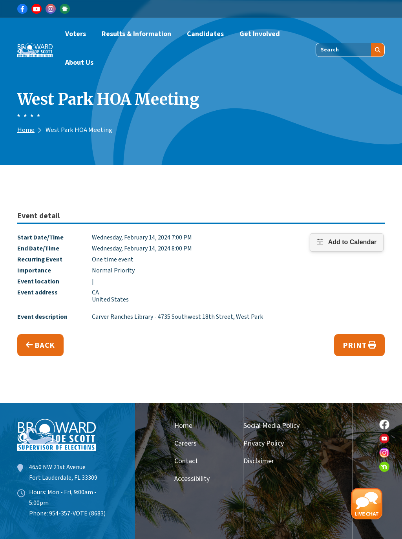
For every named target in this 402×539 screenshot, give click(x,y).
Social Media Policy (271, 426)
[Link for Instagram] (51, 9)
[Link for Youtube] (36, 9)
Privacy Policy (263, 443)
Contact (186, 461)
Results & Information (136, 34)
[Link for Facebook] (22, 9)
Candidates (205, 34)
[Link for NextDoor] (65, 9)
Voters (75, 34)
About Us (79, 63)
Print (359, 345)
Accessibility (189, 479)
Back (40, 345)
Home (26, 130)
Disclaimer (258, 461)
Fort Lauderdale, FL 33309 (63, 477)
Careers (185, 443)
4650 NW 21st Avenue (57, 467)
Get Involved (259, 34)
